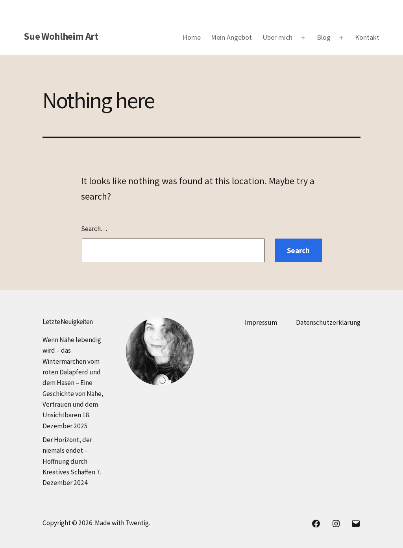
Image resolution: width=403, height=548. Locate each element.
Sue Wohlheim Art (61, 36)
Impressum (261, 322)
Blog (324, 37)
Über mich (277, 37)
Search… (94, 228)
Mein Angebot (231, 37)
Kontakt (367, 37)
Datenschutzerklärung (328, 322)
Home (192, 37)
